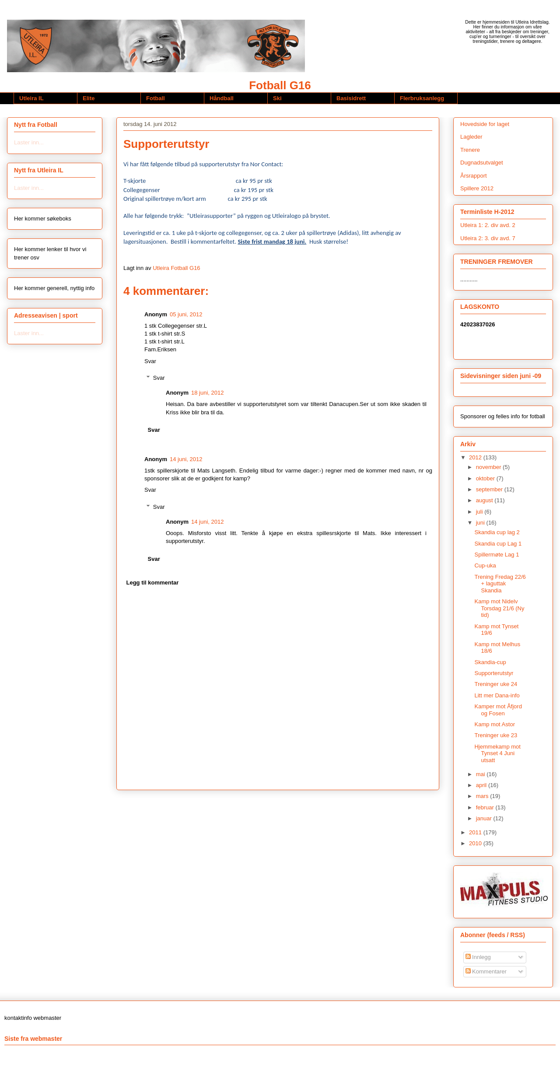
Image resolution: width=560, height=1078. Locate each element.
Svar (150, 361)
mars (483, 796)
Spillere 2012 (477, 188)
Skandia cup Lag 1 (498, 543)
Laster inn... (29, 142)
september (490, 489)
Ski (277, 98)
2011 (476, 832)
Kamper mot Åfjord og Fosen (498, 710)
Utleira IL (31, 98)
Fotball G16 (280, 85)
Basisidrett (351, 98)
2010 (476, 843)
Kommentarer (486, 971)
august (485, 500)
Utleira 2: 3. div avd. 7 (487, 238)
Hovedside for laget (484, 124)
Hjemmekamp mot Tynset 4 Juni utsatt (497, 753)
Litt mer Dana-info (496, 695)
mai (481, 774)
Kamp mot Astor (494, 724)
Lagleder (471, 136)
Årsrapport (473, 175)
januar (485, 818)
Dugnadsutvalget (481, 162)
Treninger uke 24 (495, 684)
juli (480, 511)
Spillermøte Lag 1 (496, 554)
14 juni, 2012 (186, 459)
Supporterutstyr (493, 673)
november (489, 467)
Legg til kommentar (152, 582)
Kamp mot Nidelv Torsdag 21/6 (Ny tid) (499, 608)
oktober (486, 478)
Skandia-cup (490, 662)
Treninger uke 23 (495, 735)
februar (486, 807)
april (482, 785)
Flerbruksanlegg (422, 98)
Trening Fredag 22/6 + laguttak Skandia (499, 584)
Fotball (155, 98)
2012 (476, 457)
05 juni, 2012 (186, 314)
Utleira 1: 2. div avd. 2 (487, 225)
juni (481, 522)
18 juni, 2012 (207, 392)
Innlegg (478, 957)
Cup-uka (485, 565)
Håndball (222, 98)
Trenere (470, 150)
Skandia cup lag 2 (496, 532)
